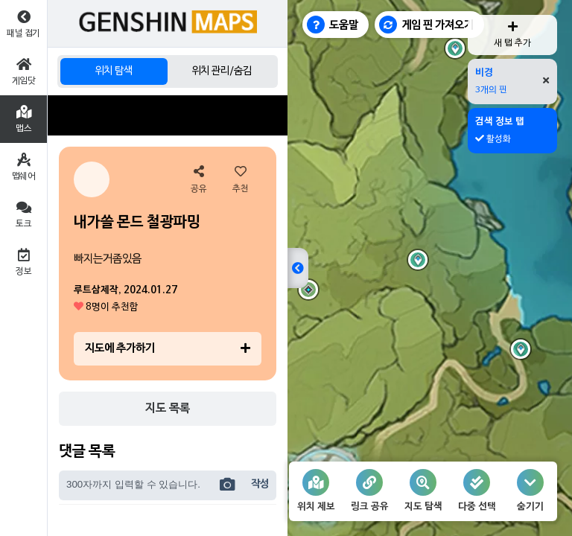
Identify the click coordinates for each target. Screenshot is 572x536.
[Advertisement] (167, 115)
